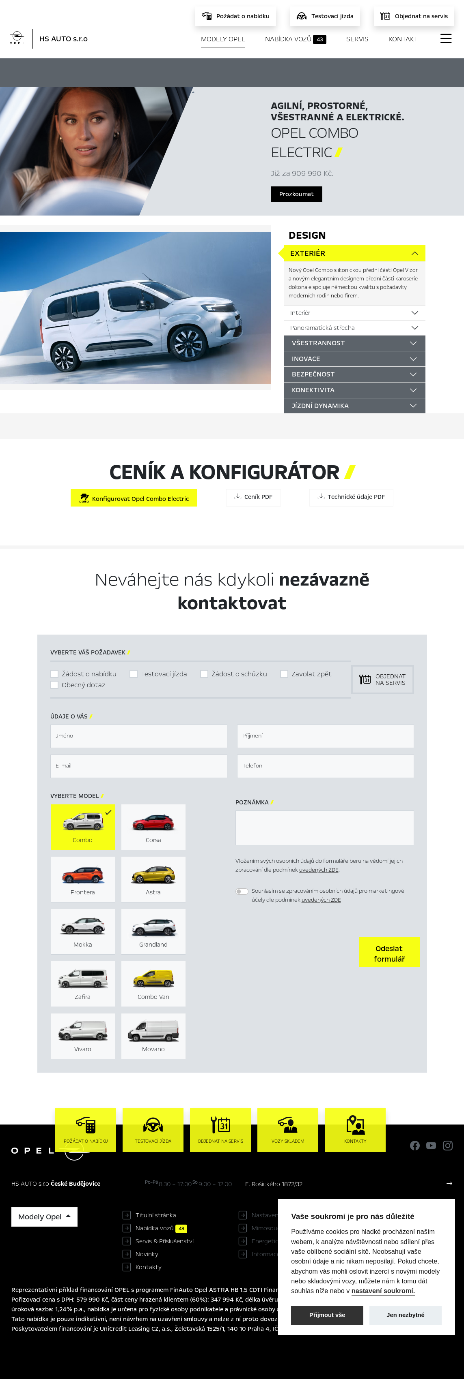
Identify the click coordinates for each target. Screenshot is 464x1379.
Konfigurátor (236, 71)
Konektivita (313, 390)
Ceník (283, 71)
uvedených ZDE (319, 870)
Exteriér (307, 253)
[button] (389, 952)
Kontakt (403, 39)
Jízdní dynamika (320, 405)
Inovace (306, 358)
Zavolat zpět (311, 674)
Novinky (147, 1254)
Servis (357, 39)
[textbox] (138, 736)
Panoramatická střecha (322, 328)
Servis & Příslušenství (165, 1241)
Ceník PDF (253, 497)
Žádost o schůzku (239, 674)
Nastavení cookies (277, 1215)
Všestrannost (318, 343)
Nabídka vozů (295, 39)
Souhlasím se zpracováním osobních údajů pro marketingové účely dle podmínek (328, 895)
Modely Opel (223, 39)
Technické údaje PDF (351, 497)
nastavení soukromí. (383, 1290)
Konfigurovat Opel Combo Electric (134, 498)
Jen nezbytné (405, 1315)
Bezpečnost (313, 374)
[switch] (241, 891)
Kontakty (149, 1267)
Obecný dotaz (84, 685)
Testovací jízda (164, 674)
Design (307, 235)
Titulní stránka (156, 1215)
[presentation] (297, 951)
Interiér (300, 313)
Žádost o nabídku (89, 674)
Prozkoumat (296, 194)
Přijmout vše (327, 1315)
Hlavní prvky (176, 71)
